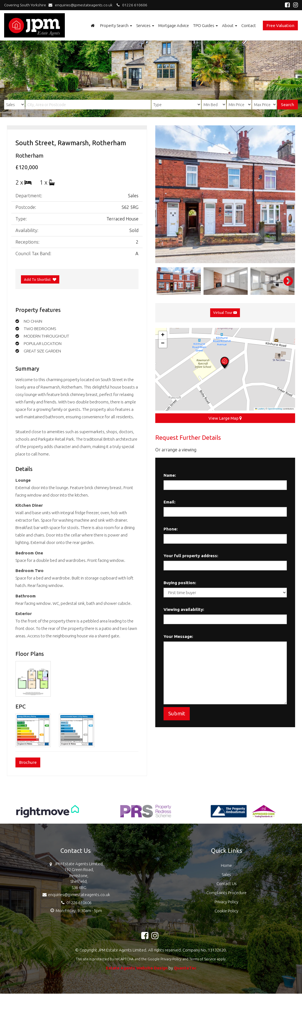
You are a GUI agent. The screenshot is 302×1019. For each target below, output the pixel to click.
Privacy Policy (226, 901)
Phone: (171, 529)
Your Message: (178, 636)
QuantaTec (185, 968)
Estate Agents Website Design (137, 968)
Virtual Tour (225, 312)
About (229, 25)
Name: (170, 475)
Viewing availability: (184, 609)
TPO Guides (205, 25)
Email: (169, 502)
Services (145, 25)
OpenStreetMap (275, 409)
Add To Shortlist (37, 279)
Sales (226, 874)
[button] (225, 363)
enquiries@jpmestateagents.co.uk (82, 5)
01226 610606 (131, 5)
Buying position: (180, 582)
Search (287, 104)
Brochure (28, 762)
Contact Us (227, 883)
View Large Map (225, 418)
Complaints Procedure (226, 892)
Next (285, 281)
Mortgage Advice (173, 25)
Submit (176, 713)
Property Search (116, 25)
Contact (248, 25)
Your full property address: (191, 555)
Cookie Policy (226, 911)
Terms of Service (202, 959)
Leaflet (259, 409)
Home (226, 865)
